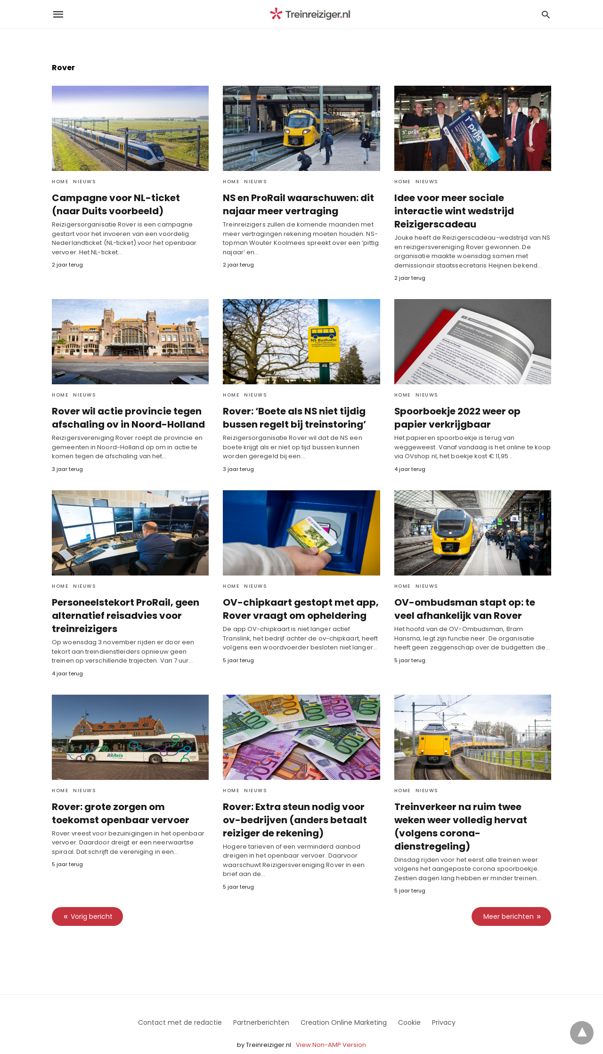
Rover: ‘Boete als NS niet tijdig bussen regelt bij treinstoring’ (291, 404)
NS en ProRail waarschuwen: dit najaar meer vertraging (296, 204)
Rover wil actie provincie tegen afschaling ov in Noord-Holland (125, 404)
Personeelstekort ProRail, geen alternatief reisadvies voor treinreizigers (122, 602)
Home (60, 181)
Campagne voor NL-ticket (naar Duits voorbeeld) (128, 204)
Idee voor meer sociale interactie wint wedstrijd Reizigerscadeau (471, 204)
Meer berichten (508, 899)
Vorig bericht (92, 899)
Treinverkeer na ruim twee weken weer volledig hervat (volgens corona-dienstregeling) (470, 806)
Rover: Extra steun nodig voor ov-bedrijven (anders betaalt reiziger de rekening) (300, 806)
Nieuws (84, 181)
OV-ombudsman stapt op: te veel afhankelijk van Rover (462, 596)
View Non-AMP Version (331, 1027)
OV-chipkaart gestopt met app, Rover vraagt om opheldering (297, 596)
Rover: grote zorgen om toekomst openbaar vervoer (130, 799)
